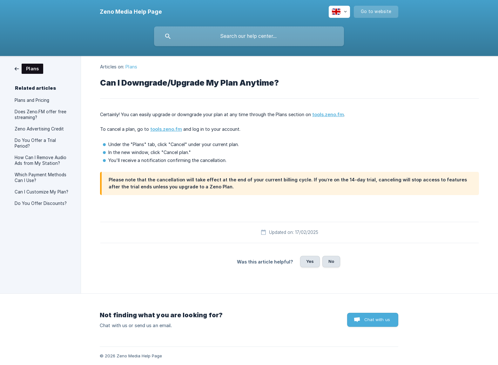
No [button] (331, 261)
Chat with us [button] (377, 319)
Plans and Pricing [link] (32, 100)
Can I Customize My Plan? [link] (41, 191)
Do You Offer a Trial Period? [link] (35, 143)
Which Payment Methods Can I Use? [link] (40, 177)
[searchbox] (249, 36)
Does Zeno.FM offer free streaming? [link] (40, 114)
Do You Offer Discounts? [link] (41, 203)
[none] (131, 12)
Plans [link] (131, 66)
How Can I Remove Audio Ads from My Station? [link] (40, 160)
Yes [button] (310, 261)
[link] (29, 68)
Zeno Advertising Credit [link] (39, 128)
